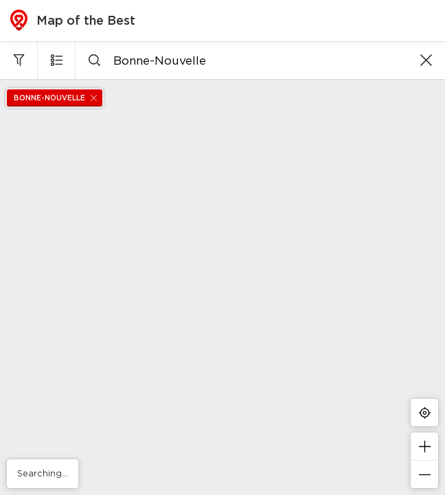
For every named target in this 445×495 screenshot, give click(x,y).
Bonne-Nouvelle (58, 98)
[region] (222, 287)
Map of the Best (72, 20)
